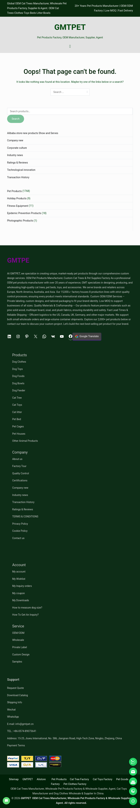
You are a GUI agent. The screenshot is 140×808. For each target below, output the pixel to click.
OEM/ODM (18, 632)
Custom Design (21, 654)
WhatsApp (13, 716)
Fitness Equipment (17, 205)
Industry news (15, 155)
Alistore (41, 779)
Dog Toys (17, 369)
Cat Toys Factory (102, 779)
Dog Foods (18, 376)
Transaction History (18, 177)
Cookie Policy (20, 530)
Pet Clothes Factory (75, 784)
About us (17, 459)
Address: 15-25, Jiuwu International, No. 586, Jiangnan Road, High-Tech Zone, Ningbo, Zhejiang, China (64, 738)
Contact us (18, 538)
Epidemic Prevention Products (24, 213)
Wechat (11, 709)
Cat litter (17, 412)
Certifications (19, 480)
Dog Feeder (18, 390)
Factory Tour (19, 466)
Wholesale (18, 640)
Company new (15, 140)
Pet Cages (18, 426)
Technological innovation (21, 169)
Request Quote (15, 688)
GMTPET (70, 27)
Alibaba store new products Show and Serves (32, 133)
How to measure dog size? (27, 607)
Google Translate (87, 336)
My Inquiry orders (22, 585)
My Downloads (20, 600)
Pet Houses (18, 433)
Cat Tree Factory (79, 779)
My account (19, 571)
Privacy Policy (20, 523)
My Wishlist (18, 578)
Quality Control (20, 473)
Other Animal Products (25, 440)
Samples (17, 661)
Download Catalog (17, 695)
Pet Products (14, 191)
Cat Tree (17, 397)
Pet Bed (16, 419)
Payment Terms (16, 745)
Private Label (19, 647)
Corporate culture (17, 147)
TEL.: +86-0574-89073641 (21, 731)
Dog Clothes (19, 361)
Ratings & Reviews (17, 162)
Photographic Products (20, 220)
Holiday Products (16, 198)
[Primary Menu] (70, 46)
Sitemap (14, 779)
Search (16, 118)
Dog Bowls (18, 383)
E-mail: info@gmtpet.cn (20, 724)
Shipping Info (14, 702)
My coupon (18, 593)
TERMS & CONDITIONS (25, 516)
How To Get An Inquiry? (25, 614)
